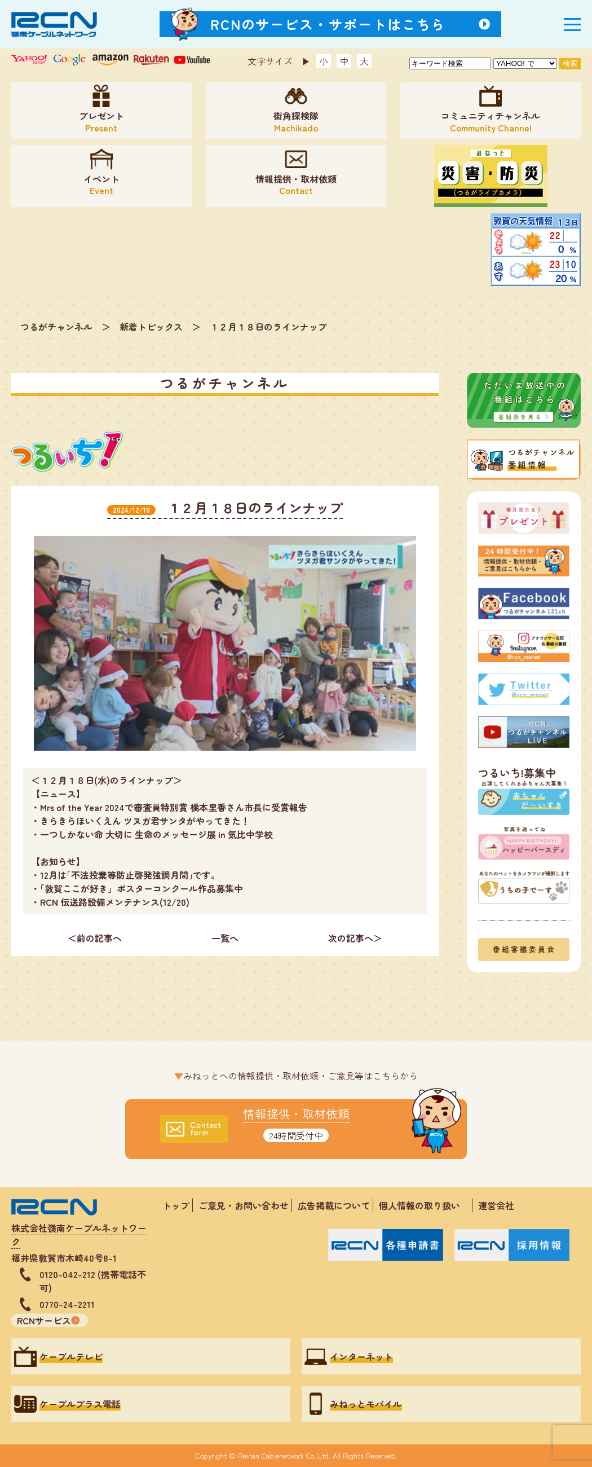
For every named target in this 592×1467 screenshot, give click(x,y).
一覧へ (224, 938)
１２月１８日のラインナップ (268, 326)
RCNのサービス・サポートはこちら (328, 24)
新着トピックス (151, 326)
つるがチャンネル (56, 326)
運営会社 (496, 1205)
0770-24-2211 (67, 1304)
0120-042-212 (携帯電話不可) (92, 1280)
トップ (175, 1205)
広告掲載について (334, 1205)
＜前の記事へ (95, 938)
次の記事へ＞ (355, 938)
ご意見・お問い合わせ (243, 1205)
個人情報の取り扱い (424, 1205)
